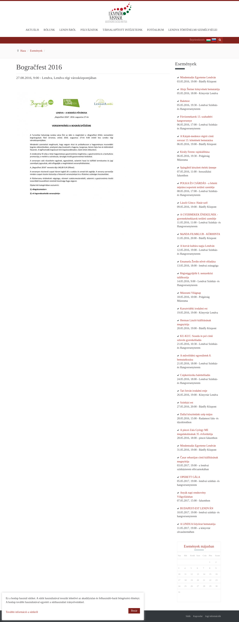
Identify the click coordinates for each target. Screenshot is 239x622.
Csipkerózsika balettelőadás (195, 375)
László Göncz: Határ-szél (194, 202)
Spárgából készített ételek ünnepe (198, 167)
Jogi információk (213, 616)
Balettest (185, 101)
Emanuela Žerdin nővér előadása (198, 261)
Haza (23, 50)
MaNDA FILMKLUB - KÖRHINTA (200, 234)
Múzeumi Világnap (190, 292)
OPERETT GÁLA (190, 477)
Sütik (188, 616)
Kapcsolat (198, 616)
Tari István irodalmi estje (193, 390)
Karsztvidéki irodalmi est (194, 308)
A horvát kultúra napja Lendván (197, 245)
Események (36, 50)
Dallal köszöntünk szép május (196, 414)
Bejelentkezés (197, 39)
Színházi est (186, 402)
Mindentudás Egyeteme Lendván (198, 77)
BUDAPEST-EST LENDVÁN (196, 508)
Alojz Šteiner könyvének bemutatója (200, 89)
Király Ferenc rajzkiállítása (194, 151)
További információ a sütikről (22, 612)
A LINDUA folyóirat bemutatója (197, 524)
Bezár (134, 610)
